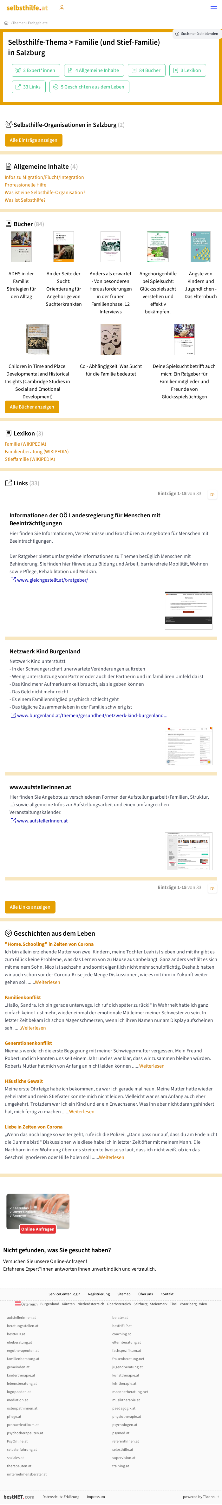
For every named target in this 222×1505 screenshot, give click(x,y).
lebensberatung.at (22, 1383)
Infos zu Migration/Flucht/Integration (44, 177)
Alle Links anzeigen (30, 907)
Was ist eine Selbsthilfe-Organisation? (45, 192)
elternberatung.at (126, 1342)
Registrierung (99, 1294)
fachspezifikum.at (126, 1350)
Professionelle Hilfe (25, 184)
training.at (120, 1466)
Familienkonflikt (23, 997)
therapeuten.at (19, 1466)
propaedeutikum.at (23, 1425)
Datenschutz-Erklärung (60, 1497)
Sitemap (124, 1294)
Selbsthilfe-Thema (38, 42)
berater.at (120, 1317)
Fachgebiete (38, 23)
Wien (203, 1304)
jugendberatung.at (127, 1367)
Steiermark (158, 1304)
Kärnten (68, 1304)
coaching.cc (121, 1334)
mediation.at (17, 1400)
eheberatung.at (19, 1342)
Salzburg (30, 52)
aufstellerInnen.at (21, 1317)
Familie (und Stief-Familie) (117, 42)
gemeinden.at (18, 1367)
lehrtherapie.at (124, 1383)
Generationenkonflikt (28, 1043)
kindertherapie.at (21, 1375)
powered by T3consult (201, 1497)
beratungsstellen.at (22, 1326)
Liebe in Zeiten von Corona (33, 1126)
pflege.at (14, 1416)
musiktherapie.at (126, 1400)
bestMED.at (16, 1334)
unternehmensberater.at (27, 1474)
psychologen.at (124, 1425)
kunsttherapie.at (125, 1375)
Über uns (145, 1294)
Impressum (96, 1497)
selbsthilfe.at (122, 1449)
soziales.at (15, 1458)
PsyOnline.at (17, 1441)
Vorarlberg (188, 1304)
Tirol (173, 1304)
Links (22, 483)
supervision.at (123, 1458)
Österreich (26, 1304)
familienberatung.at (23, 1359)
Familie (25, 444)
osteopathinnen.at (22, 1408)
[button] (213, 8)
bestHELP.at (122, 1326)
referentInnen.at (125, 1441)
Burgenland (49, 1304)
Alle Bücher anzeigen (32, 406)
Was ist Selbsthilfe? (25, 200)
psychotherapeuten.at (25, 1433)
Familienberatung (37, 451)
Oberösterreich (119, 1304)
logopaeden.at (19, 1392)
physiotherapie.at (126, 1416)
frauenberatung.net (128, 1359)
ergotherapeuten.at (23, 1350)
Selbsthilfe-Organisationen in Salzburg (65, 125)
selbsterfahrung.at (22, 1449)
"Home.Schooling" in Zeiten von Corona (49, 944)
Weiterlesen (47, 982)
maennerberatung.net (130, 1392)
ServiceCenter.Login (65, 1294)
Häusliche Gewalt (24, 1081)
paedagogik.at (123, 1408)
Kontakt (166, 1294)
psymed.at (120, 1433)
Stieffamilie (30, 459)
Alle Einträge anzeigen (33, 140)
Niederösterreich (90, 1304)
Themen (19, 23)
